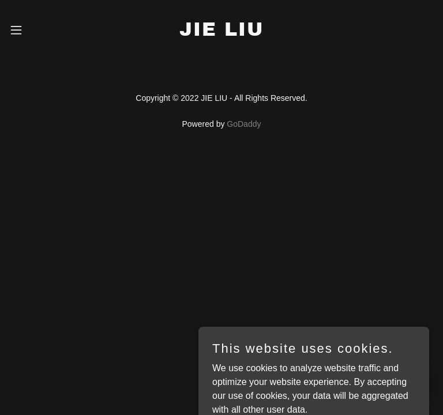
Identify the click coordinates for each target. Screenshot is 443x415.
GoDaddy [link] (244, 124)
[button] (25, 30)
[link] (221, 32)
